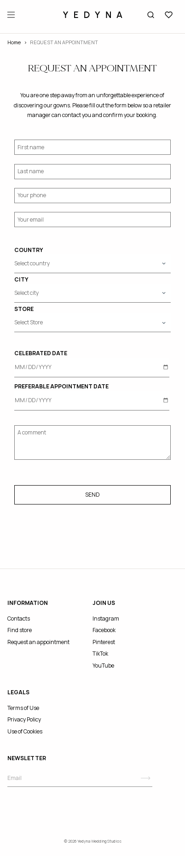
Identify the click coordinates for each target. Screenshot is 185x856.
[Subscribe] (145, 778)
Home (14, 42)
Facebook (104, 630)
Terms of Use (23, 708)
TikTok (100, 653)
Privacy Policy (24, 719)
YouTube (103, 665)
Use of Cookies (24, 731)
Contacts (18, 618)
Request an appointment (38, 642)
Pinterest (103, 642)
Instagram (105, 618)
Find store (19, 630)
